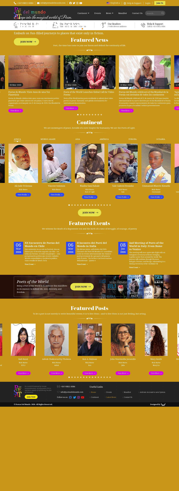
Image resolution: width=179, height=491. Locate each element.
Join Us (159, 3)
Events (97, 13)
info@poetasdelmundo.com (53, 3)
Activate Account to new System (152, 476)
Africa (17, 223)
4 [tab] (87, 199)
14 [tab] (107, 290)
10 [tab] (96, 290)
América (104, 223)
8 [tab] (99, 199)
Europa (133, 223)
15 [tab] (110, 290)
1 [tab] (78, 199)
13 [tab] (104, 290)
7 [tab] (96, 199)
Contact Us (137, 13)
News (108, 13)
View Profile (22, 279)
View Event (30, 349)
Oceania (160, 223)
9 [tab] (101, 199)
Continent (82, 13)
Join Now (26, 83)
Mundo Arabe (48, 223)
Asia (77, 223)
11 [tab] (99, 290)
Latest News (111, 481)
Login (147, 3)
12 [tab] (101, 290)
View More (14, 195)
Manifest (122, 13)
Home (93, 476)
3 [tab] (84, 199)
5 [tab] (90, 199)
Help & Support (134, 3)
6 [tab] (93, 199)
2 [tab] (81, 199)
